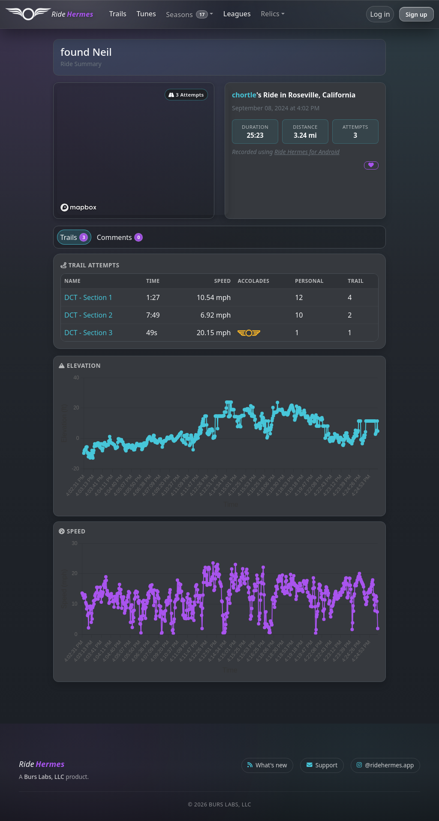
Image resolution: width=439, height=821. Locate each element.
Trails (117, 13)
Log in (380, 14)
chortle (244, 95)
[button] (189, 14)
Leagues (237, 13)
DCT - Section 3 (88, 332)
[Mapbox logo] (78, 207)
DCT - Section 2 (88, 315)
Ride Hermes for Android (307, 152)
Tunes (146, 13)
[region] (143, 150)
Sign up (416, 14)
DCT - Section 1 (88, 297)
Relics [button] (270, 13)
